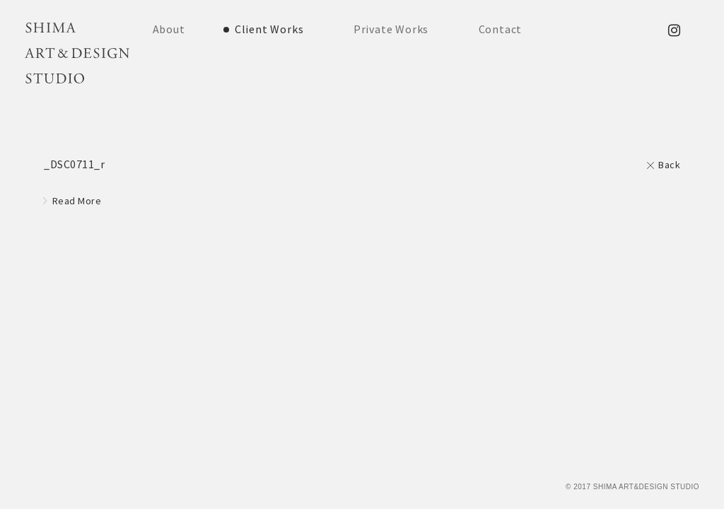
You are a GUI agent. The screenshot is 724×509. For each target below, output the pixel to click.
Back (669, 164)
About (169, 29)
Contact (500, 29)
